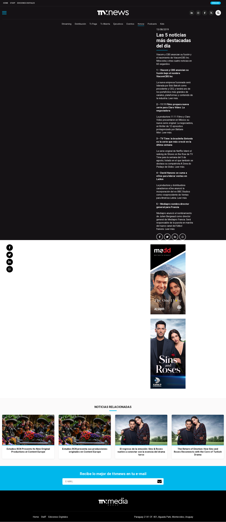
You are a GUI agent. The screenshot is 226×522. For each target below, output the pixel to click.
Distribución (80, 24)
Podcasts (152, 24)
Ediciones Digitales (26, 3)
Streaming (66, 24)
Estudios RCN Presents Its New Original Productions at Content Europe (28, 450)
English (215, 3)
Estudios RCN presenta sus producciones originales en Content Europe (84, 450)
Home (5, 3)
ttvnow (141, 24)
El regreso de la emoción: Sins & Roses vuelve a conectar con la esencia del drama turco (141, 452)
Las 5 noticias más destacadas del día (173, 40)
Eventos (130, 24)
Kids (162, 24)
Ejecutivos (118, 24)
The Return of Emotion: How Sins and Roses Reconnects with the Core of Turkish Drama (198, 452)
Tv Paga (93, 24)
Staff (12, 3)
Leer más (173, 98)
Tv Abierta (105, 24)
